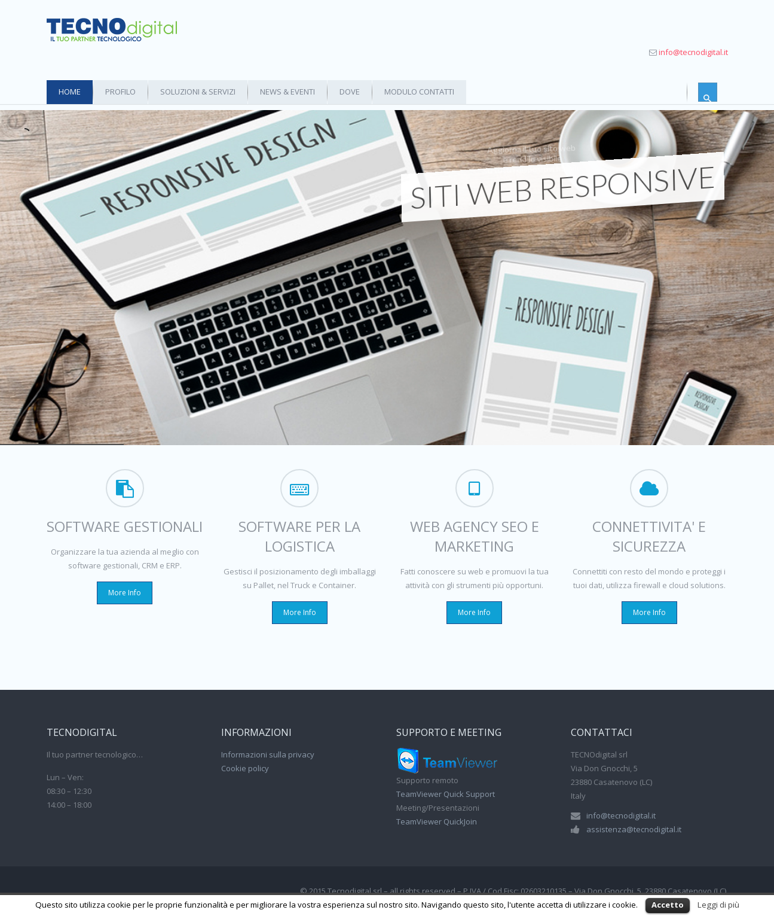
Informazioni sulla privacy (267, 754)
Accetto (667, 904)
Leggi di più (718, 904)
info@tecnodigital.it (693, 52)
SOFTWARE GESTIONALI (125, 526)
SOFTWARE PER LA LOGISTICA (299, 536)
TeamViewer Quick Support (445, 794)
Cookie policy (245, 768)
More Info (124, 593)
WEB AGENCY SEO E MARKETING (474, 536)
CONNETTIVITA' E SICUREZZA (649, 536)
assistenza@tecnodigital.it (633, 829)
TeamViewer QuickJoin (436, 821)
